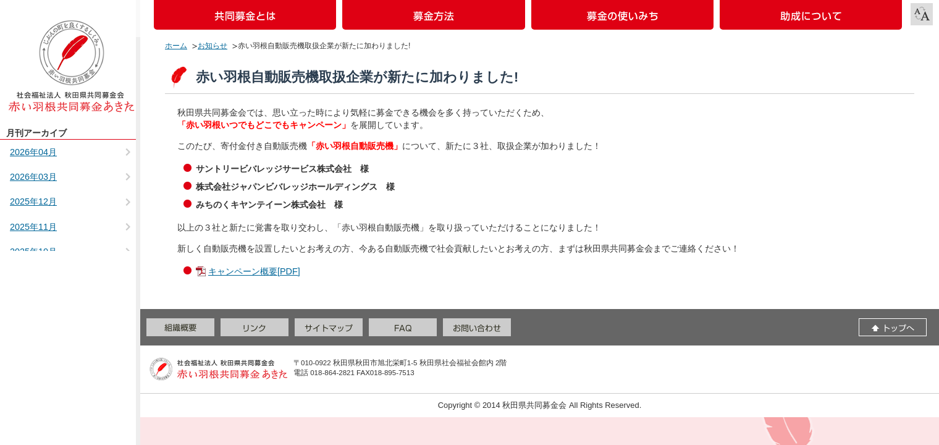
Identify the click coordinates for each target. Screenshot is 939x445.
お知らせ (212, 45)
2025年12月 (33, 201)
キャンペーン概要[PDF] (254, 271)
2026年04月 (33, 152)
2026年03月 (33, 177)
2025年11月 (33, 227)
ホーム (176, 45)
